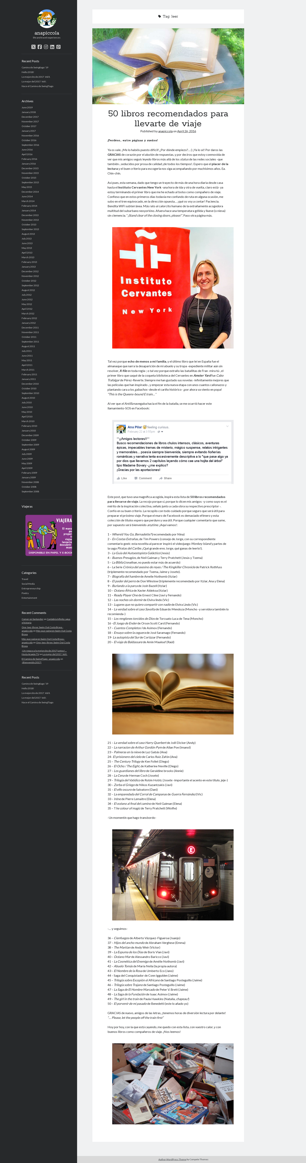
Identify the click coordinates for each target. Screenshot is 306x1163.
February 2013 (29, 262)
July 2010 (27, 402)
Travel (25, 579)
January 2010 (29, 430)
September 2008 (30, 491)
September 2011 (30, 341)
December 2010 (30, 383)
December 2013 (30, 215)
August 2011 (28, 346)
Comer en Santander (32, 619)
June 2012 (27, 299)
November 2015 (30, 173)
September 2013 (30, 229)
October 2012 (29, 280)
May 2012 (27, 304)
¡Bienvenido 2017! (32, 662)
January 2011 (29, 379)
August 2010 (28, 397)
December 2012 (30, 271)
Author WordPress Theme (172, 1159)
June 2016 (27, 149)
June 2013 (27, 243)
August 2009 (28, 449)
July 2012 (27, 294)
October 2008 (29, 486)
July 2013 (27, 238)
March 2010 (28, 421)
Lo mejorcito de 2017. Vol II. (36, 76)
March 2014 (28, 201)
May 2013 (27, 247)
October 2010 (29, 388)
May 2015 (27, 187)
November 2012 (30, 276)
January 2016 (29, 163)
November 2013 (30, 219)
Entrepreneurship (31, 588)
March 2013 (28, 257)
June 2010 (27, 407)
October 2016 (29, 140)
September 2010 (30, 393)
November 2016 (30, 135)
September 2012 (30, 285)
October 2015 (29, 177)
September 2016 (30, 144)
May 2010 (27, 411)
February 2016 (29, 158)
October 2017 (29, 126)
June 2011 (27, 355)
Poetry (25, 593)
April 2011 (27, 365)
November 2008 (30, 482)
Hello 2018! (28, 72)
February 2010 (29, 425)
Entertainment (29, 597)
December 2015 (30, 168)
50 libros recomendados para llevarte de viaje (168, 66)
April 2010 (27, 416)
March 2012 (28, 313)
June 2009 (27, 458)
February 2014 (29, 205)
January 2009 (29, 477)
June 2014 (27, 196)
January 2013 (29, 266)
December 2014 (30, 191)
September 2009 (30, 444)
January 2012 (29, 322)
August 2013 (28, 233)
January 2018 (29, 112)
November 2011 (30, 332)
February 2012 (29, 318)
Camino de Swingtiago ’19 (35, 67)
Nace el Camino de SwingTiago (37, 86)
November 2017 (30, 121)
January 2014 (29, 210)
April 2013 (27, 252)
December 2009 (30, 435)
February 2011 (29, 374)
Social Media (28, 583)
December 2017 (30, 116)
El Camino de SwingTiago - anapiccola (41, 658)
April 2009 (27, 468)
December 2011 (30, 327)
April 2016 (27, 154)
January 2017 (29, 130)
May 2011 (27, 360)
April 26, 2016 (186, 131)
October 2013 (29, 224)
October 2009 (29, 439)
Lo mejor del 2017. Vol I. (34, 81)
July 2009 (27, 454)
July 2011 (27, 350)
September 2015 (30, 182)
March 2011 (28, 369)
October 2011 (29, 336)
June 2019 (27, 107)
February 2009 (29, 472)
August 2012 (28, 290)
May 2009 (27, 463)
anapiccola (47, 33)
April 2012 (27, 308)
